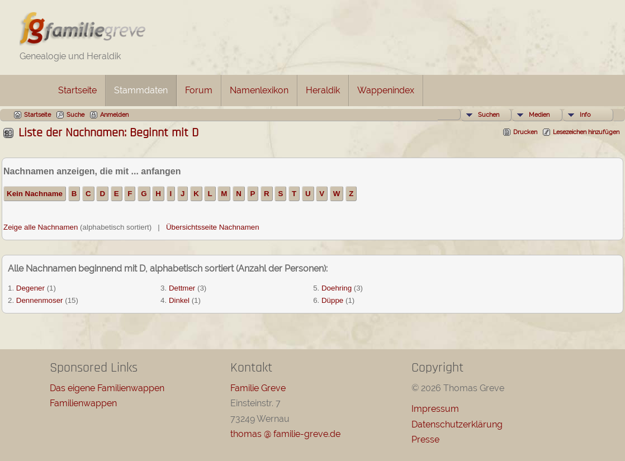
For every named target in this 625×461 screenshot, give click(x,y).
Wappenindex (385, 90)
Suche (75, 114)
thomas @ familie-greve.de (285, 434)
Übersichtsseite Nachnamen (212, 227)
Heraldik (323, 90)
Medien (539, 114)
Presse (425, 439)
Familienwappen (83, 403)
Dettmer (182, 288)
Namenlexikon (259, 90)
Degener (30, 288)
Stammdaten (141, 90)
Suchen (488, 114)
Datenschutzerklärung (457, 424)
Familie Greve (258, 388)
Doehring (336, 288)
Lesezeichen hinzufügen (586, 132)
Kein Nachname (35, 193)
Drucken (525, 132)
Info (585, 114)
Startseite (77, 90)
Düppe (332, 300)
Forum (198, 90)
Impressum (435, 408)
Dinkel (179, 300)
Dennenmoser (39, 300)
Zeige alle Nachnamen (40, 227)
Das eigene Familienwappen (107, 388)
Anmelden (114, 114)
